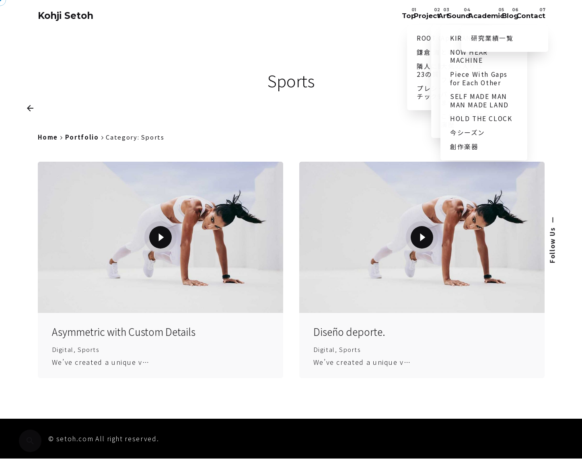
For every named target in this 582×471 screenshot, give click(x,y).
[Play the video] (160, 260)
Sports (90, 372)
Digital (63, 372)
